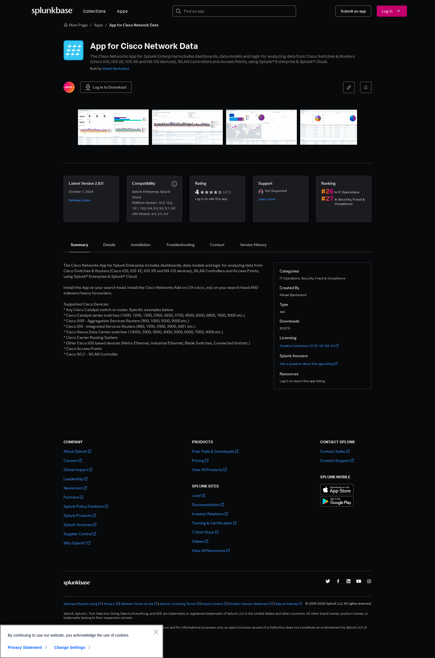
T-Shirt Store (205, 532)
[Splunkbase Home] (53, 11)
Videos (200, 541)
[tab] (79, 244)
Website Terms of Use (139, 604)
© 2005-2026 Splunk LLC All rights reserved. (338, 604)
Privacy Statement (25, 647)
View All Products (209, 469)
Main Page (76, 24)
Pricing (200, 460)
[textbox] (238, 11)
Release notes (79, 200)
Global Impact (78, 469)
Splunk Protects (80, 515)
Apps (122, 11)
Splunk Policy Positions (86, 506)
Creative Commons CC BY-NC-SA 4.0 (309, 346)
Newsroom (75, 488)
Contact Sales (334, 451)
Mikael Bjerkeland (115, 68)
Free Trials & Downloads (215, 451)
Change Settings (69, 647)
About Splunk (77, 451)
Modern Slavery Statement (251, 604)
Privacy (111, 604)
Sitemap (70, 604)
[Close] (156, 632)
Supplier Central (80, 533)
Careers (73, 460)
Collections (94, 11)
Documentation (208, 504)
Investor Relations (210, 513)
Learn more (266, 199)
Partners (73, 497)
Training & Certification (214, 523)
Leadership (75, 478)
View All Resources (210, 550)
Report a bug (89, 604)
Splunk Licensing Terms (179, 604)
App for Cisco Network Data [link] (133, 24)
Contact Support (337, 460)
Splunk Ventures (80, 524)
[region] (81, 641)
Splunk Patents (288, 604)
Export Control (214, 604)
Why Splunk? (77, 543)
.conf (198, 495)
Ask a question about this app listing (309, 364)
